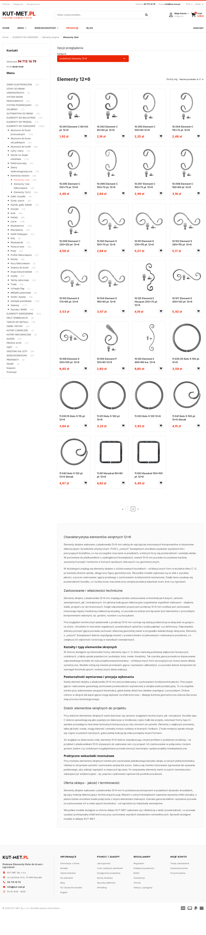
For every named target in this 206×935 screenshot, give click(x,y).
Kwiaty (14, 217)
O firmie (6, 4)
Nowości (11, 368)
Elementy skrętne (50, 37)
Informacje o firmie (69, 884)
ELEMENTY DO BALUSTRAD (21, 117)
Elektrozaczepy (19, 163)
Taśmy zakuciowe (20, 280)
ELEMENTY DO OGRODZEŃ (25, 37)
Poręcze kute (17, 246)
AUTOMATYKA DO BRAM (20, 113)
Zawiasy (15, 305)
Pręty (13, 250)
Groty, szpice (17, 200)
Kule (13, 213)
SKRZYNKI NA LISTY (17, 351)
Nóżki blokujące (19, 234)
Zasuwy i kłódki (19, 309)
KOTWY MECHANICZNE (19, 334)
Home (5, 28)
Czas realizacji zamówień (110, 889)
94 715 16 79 (149, 4)
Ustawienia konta (179, 889)
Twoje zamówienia (179, 884)
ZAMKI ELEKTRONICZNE (19, 84)
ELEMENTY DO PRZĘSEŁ (19, 121)
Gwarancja (139, 898)
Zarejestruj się (33, 4)
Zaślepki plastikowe (21, 301)
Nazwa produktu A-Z (192, 79)
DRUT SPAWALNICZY (17, 317)
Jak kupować (103, 884)
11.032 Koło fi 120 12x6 (149, 432)
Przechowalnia (177, 894)
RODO (137, 894)
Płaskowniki (17, 242)
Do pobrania (66, 898)
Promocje (72, 28)
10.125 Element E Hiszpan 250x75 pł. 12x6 (147, 312)
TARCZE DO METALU (17, 321)
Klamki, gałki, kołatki (21, 204)
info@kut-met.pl (172, 4)
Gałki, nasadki (18, 196)
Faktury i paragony (143, 908)
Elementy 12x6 (21, 179)
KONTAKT (198, 28)
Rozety (14, 259)
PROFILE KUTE (14, 342)
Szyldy (14, 275)
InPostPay (102, 908)
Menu (21, 28)
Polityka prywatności (144, 889)
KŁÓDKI (11, 338)
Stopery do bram (20, 267)
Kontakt (64, 889)
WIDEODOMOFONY (46, 28)
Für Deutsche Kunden (71, 908)
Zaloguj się (18, 4)
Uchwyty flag (17, 288)
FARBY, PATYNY (15, 326)
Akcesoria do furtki (21, 146)
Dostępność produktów (108, 894)
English (63, 913)
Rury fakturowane (20, 263)
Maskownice (17, 225)
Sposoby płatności (106, 903)
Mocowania (17, 229)
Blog (89, 28)
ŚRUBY (10, 363)
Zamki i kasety (18, 296)
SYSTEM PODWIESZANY (19, 105)
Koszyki (15, 208)
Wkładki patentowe (21, 292)
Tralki (14, 284)
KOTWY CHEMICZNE (17, 330)
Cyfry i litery (17, 150)
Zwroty (137, 903)
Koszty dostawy (105, 898)
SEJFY (9, 347)
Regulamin (139, 884)
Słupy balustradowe (21, 271)
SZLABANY (12, 109)
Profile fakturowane (21, 254)
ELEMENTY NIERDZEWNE (20, 313)
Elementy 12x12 (22, 192)
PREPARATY (13, 359)
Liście (14, 221)
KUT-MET (18, 15)
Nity (13, 238)
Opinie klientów (68, 894)
